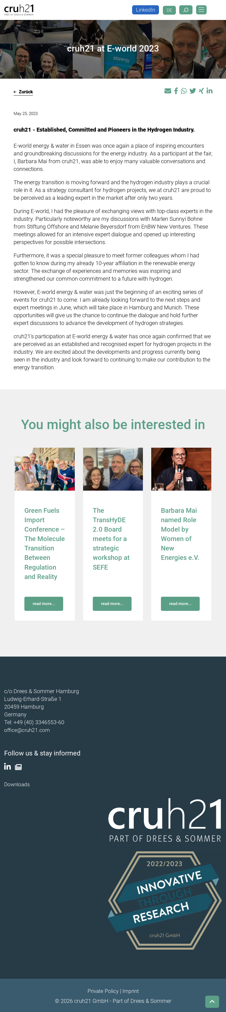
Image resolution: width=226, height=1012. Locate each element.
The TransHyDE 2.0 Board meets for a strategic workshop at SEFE (111, 538)
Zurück (23, 91)
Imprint (131, 990)
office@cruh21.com (28, 729)
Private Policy (102, 990)
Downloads (17, 783)
